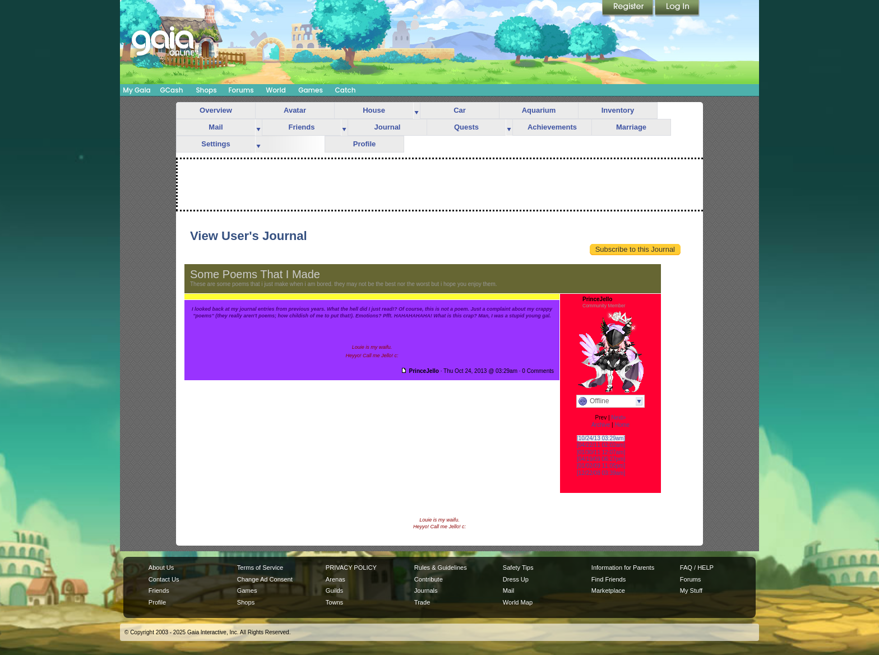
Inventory (618, 110)
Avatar (295, 110)
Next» (618, 417)
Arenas (335, 579)
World (276, 90)
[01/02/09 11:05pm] (601, 466)
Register (628, 8)
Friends (302, 127)
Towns (334, 602)
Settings (215, 144)
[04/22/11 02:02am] (601, 445)
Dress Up (516, 579)
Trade (422, 602)
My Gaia (136, 90)
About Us (161, 567)
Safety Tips (518, 567)
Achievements (552, 127)
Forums (240, 90)
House (374, 110)
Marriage (631, 127)
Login (677, 8)
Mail (216, 127)
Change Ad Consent (265, 579)
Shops (206, 90)
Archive (600, 425)
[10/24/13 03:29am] (601, 438)
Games (310, 90)
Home (622, 425)
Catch (345, 90)
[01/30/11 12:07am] (601, 452)
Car (460, 110)
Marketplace (608, 590)
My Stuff (691, 590)
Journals (426, 590)
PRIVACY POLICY (351, 567)
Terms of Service (260, 567)
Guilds (334, 590)
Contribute (428, 579)
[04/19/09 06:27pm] (601, 459)
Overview (216, 110)
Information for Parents (622, 567)
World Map (518, 602)
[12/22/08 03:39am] (601, 473)
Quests (466, 127)
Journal (387, 127)
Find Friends (608, 579)
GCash (171, 90)
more (416, 111)
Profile (364, 144)
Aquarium (539, 110)
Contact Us (164, 579)
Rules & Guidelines (440, 567)
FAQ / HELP (697, 567)
